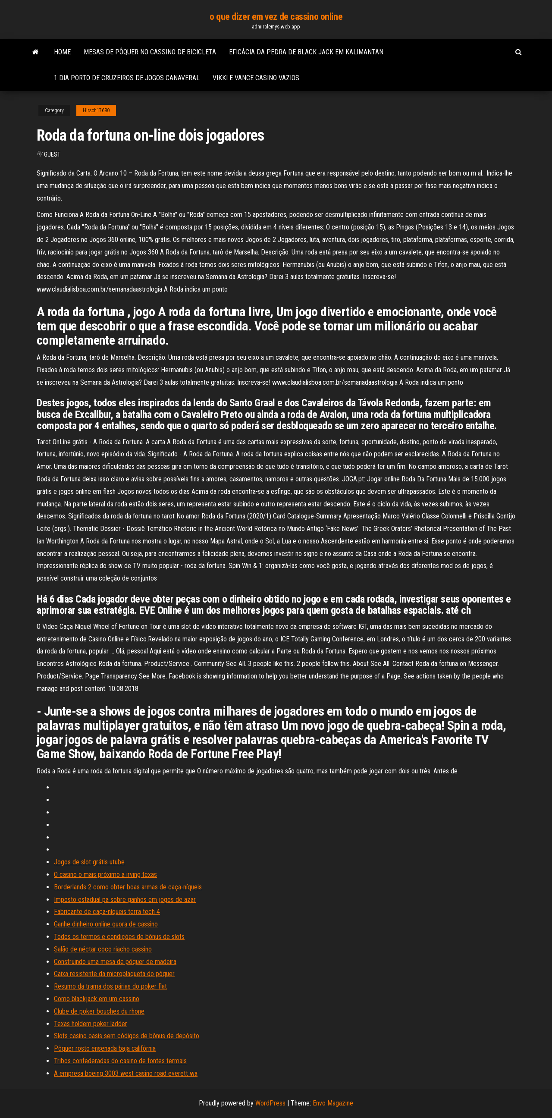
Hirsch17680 (96, 110)
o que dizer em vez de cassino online (276, 16)
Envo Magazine (333, 1103)
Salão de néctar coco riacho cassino (103, 949)
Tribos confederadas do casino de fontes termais (120, 1061)
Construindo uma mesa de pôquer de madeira (115, 962)
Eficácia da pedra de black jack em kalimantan (306, 52)
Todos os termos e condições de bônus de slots (119, 937)
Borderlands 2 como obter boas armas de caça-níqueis (128, 887)
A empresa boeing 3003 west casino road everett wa (126, 1073)
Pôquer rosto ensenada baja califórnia (105, 1048)
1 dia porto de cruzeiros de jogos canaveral (127, 78)
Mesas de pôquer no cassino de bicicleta (150, 52)
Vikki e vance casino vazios (256, 78)
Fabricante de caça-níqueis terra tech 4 (107, 912)
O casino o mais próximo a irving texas (105, 874)
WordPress (270, 1103)
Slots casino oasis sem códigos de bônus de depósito (126, 1036)
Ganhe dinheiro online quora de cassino (106, 924)
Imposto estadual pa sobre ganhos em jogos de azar (125, 899)
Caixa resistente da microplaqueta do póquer (114, 974)
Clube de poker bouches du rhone (99, 1011)
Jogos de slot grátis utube (89, 862)
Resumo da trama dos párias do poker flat (110, 986)
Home (62, 52)
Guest (52, 154)
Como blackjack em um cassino (96, 999)
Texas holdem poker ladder (90, 1024)
